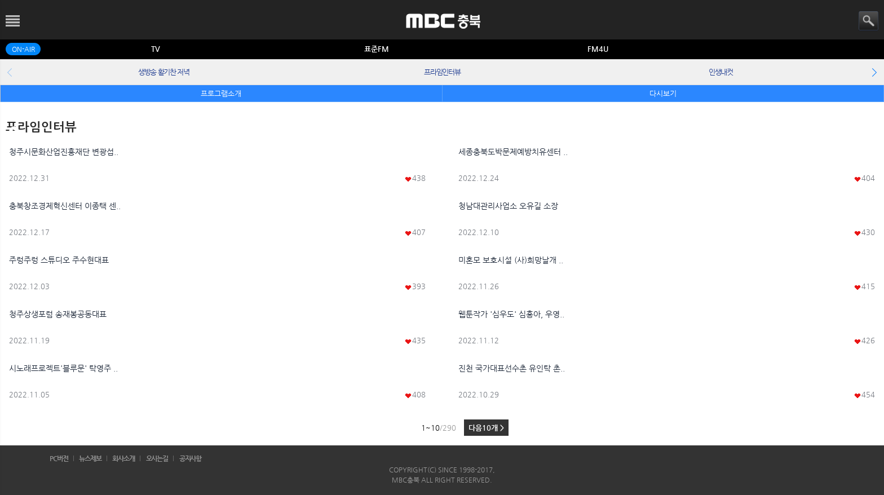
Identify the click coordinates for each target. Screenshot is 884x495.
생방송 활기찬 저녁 (163, 72)
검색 (868, 21)
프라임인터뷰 (442, 72)
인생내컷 (721, 72)
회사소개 (123, 458)
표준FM (376, 49)
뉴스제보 (90, 458)
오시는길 (157, 458)
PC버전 (59, 458)
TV (155, 49)
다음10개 (486, 427)
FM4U (597, 49)
